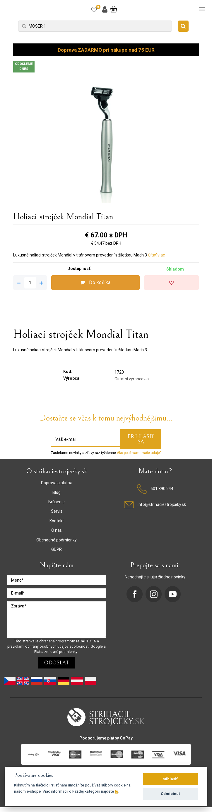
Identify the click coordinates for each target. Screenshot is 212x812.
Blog (56, 492)
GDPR (56, 549)
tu (116, 791)
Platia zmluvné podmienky (56, 651)
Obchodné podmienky (56, 540)
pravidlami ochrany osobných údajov (38, 646)
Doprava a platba (56, 482)
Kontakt (56, 521)
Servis (56, 511)
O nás (56, 530)
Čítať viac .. (157, 255)
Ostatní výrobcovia (131, 379)
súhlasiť (170, 779)
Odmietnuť (170, 793)
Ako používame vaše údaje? (139, 453)
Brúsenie (56, 501)
